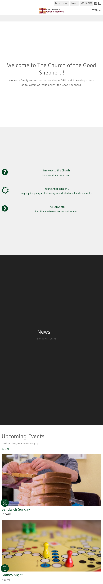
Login (57, 3)
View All (5, 449)
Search (74, 3)
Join (65, 3)
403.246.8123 (86, 3)
